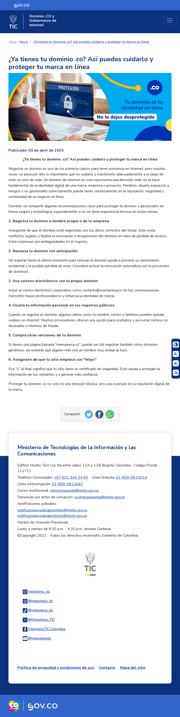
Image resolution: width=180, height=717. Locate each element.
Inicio (13, 42)
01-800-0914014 (131, 477)
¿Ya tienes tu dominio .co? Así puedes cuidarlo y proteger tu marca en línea (91, 42)
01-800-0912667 (67, 484)
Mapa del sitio (133, 667)
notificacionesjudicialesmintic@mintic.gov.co (52, 510)
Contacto (107, 667)
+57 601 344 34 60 (71, 477)
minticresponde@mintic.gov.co (74, 490)
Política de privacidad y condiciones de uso (55, 667)
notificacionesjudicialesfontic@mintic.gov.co (52, 515)
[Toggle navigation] (169, 20)
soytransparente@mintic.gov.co (99, 497)
